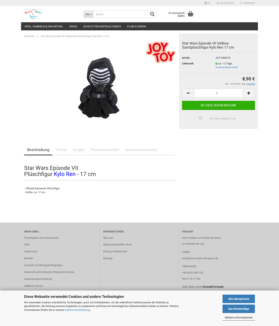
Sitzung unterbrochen (115, 251)
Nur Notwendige (238, 308)
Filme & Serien (136, 26)
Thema (61, 150)
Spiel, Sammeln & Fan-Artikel (43, 26)
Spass (73, 26)
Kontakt (28, 258)
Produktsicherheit (105, 150)
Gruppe (79, 150)
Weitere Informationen (239, 317)
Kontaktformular (213, 286)
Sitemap (108, 258)
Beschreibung (38, 150)
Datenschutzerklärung (77, 309)
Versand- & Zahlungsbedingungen (43, 265)
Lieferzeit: (188, 63)
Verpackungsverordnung (38, 278)
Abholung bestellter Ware (117, 244)
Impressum (30, 251)
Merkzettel (247, 3)
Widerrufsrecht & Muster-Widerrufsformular (49, 272)
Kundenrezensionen (141, 150)
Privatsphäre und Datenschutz (41, 237)
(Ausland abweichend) (226, 67)
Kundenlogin (225, 3)
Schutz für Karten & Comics (102, 26)
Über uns (108, 237)
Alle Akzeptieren (238, 298)
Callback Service (33, 285)
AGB (26, 244)
